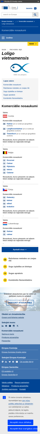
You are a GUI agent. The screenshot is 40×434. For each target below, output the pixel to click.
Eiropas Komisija (7, 21)
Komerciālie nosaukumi (26, 21)
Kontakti (23, 389)
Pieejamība (6, 341)
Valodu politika (7, 382)
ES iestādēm (6, 371)
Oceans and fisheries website (13, 317)
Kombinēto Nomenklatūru (13, 98)
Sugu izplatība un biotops (13, 91)
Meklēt (35, 14)
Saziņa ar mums (8, 334)
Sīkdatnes (5, 386)
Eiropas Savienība (9, 375)
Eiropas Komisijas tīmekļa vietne (14, 352)
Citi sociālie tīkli (25, 362)
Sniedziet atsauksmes (20, 303)
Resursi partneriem (22, 382)
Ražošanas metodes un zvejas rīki (16, 88)
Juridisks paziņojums (9, 389)
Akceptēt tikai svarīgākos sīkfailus (23, 429)
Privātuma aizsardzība (10, 337)
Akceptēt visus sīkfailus (20, 422)
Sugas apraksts (9, 95)
